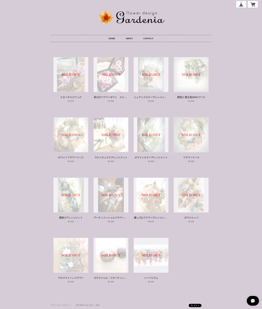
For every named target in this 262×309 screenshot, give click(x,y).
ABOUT (129, 38)
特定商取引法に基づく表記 (88, 305)
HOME (112, 38)
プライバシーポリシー (61, 305)
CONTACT (148, 38)
